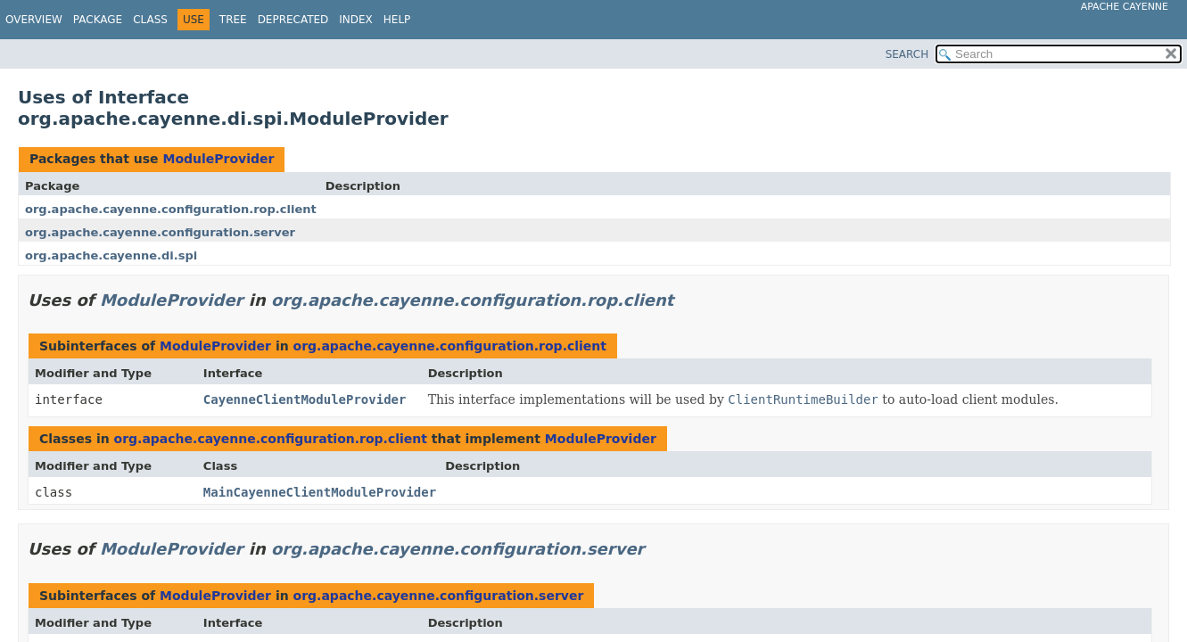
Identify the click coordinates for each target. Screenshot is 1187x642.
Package (97, 19)
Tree (233, 19)
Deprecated (293, 19)
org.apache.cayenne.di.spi (111, 255)
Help (397, 19)
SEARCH (907, 54)
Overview (33, 19)
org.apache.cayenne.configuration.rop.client (171, 209)
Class (150, 19)
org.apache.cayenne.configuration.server (160, 232)
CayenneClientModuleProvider (305, 399)
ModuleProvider (218, 159)
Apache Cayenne (1124, 6)
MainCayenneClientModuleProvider (319, 492)
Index (356, 19)
